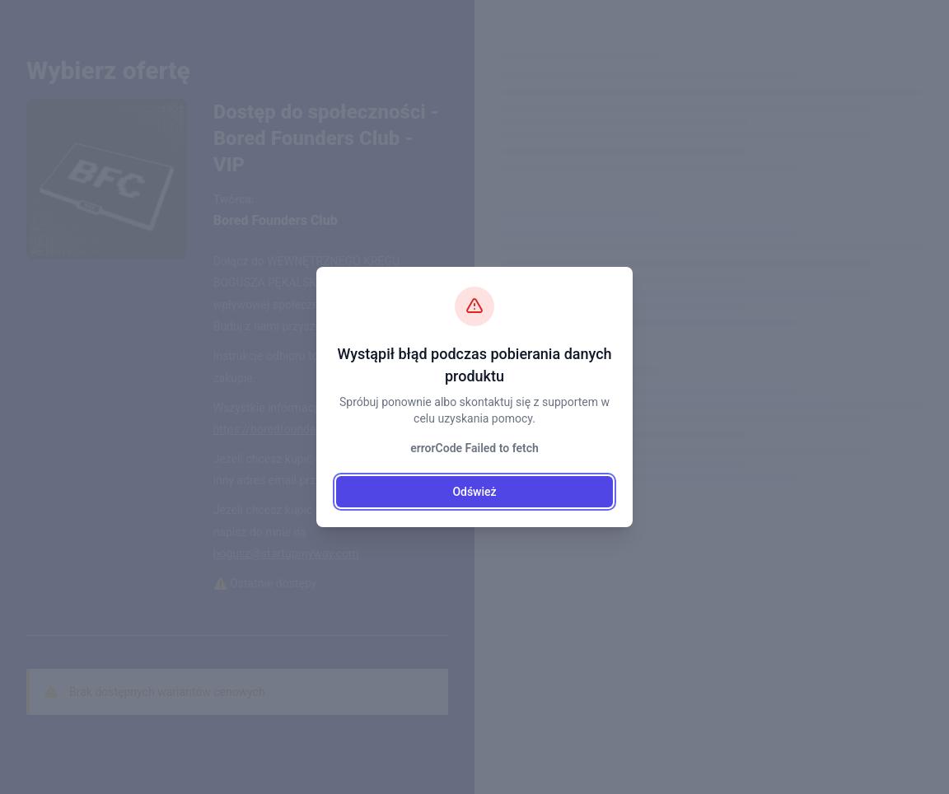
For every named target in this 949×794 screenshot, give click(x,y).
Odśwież (474, 491)
